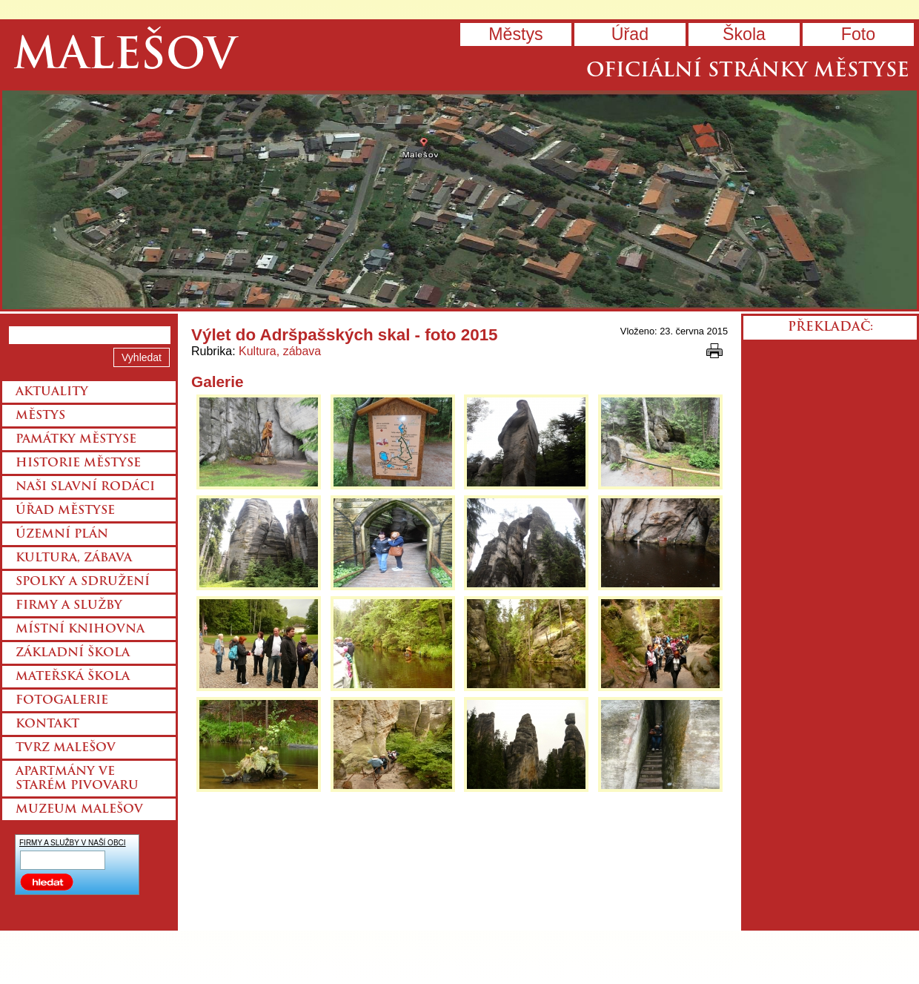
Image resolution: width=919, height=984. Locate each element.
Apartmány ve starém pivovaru (77, 779)
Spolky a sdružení (83, 582)
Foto (858, 34)
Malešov (124, 57)
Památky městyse (76, 440)
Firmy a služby (69, 606)
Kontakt (47, 724)
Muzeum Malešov (79, 810)
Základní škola (73, 653)
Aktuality (52, 392)
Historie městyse (78, 463)
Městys (515, 34)
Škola (744, 34)
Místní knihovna (80, 629)
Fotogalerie (62, 701)
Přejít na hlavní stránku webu (459, 199)
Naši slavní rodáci (85, 487)
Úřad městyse (65, 511)
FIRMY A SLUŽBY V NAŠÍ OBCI (72, 843)
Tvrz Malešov (66, 748)
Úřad (629, 34)
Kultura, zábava (280, 351)
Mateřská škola (73, 677)
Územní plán (62, 535)
